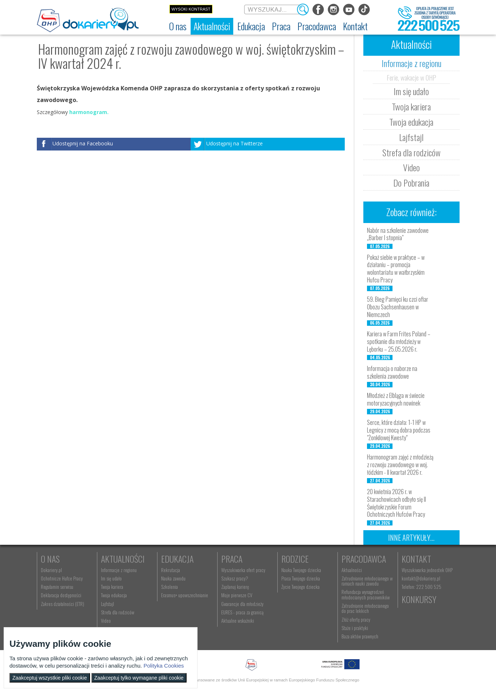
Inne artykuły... (411, 537)
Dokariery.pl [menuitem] (51, 570)
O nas (50, 558)
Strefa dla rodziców (411, 152)
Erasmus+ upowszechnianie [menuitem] (184, 595)
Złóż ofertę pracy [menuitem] (355, 619)
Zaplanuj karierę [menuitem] (235, 586)
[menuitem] (178, 26)
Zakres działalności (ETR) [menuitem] (62, 603)
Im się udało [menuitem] (111, 578)
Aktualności (123, 558)
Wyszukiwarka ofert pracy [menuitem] (243, 570)
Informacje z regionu (411, 63)
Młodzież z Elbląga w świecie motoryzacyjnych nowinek (396, 399)
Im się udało (411, 91)
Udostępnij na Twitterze (234, 143)
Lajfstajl (411, 137)
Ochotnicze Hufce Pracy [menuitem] (62, 578)
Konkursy (419, 599)
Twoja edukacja (411, 121)
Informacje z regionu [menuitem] (119, 570)
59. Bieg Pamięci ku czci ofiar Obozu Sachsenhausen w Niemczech (397, 307)
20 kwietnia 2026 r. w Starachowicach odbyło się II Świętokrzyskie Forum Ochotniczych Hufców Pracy (396, 503)
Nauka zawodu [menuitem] (173, 578)
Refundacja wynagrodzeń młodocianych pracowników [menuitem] (365, 594)
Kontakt (416, 558)
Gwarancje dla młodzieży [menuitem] (242, 603)
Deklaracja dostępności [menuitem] (61, 595)
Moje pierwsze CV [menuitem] (236, 595)
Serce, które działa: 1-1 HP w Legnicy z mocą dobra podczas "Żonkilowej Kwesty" (398, 430)
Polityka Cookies (164, 665)
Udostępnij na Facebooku (82, 143)
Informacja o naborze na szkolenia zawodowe (392, 372)
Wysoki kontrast (190, 9)
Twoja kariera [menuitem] (112, 586)
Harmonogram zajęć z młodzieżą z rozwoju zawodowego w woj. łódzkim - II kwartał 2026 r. (400, 465)
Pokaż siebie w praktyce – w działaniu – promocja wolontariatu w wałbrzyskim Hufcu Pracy (396, 268)
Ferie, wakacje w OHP (411, 77)
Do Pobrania (411, 182)
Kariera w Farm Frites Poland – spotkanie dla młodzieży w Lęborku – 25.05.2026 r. (398, 341)
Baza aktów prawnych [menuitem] (359, 636)
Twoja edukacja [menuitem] (114, 595)
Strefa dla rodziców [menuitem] (117, 612)
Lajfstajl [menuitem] (107, 603)
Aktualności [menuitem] (351, 570)
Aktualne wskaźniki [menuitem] (237, 620)
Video (411, 167)
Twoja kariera (411, 106)
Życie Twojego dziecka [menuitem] (300, 586)
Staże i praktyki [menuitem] (354, 628)
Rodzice (295, 558)
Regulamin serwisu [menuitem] (57, 586)
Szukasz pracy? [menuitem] (234, 578)
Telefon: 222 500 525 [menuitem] (421, 586)
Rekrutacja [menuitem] (170, 570)
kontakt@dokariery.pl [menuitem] (421, 578)
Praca (231, 558)
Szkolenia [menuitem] (169, 586)
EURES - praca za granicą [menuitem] (242, 612)
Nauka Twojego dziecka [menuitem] (301, 570)
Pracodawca (363, 558)
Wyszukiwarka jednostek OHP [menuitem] (427, 570)
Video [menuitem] (106, 620)
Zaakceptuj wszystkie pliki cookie (49, 678)
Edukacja (177, 558)
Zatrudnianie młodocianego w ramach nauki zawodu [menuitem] (366, 581)
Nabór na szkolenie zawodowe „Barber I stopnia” (398, 234)
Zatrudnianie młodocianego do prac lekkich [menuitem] (365, 608)
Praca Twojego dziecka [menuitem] (300, 578)
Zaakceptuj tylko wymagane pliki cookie (139, 678)
